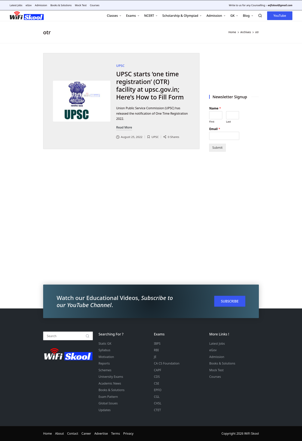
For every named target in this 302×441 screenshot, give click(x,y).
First (211, 121)
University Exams (111, 377)
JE (155, 357)
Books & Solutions (112, 390)
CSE (156, 383)
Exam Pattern (108, 397)
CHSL (157, 403)
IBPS (157, 343)
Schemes (105, 370)
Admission (216, 357)
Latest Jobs (217, 343)
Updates (105, 410)
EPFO (157, 390)
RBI (156, 350)
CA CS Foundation (167, 363)
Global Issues (108, 403)
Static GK (105, 343)
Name (215, 108)
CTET (157, 410)
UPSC (120, 65)
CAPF (157, 370)
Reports (104, 363)
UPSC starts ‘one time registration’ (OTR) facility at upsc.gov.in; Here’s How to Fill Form (150, 85)
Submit (217, 147)
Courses (215, 377)
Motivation (106, 357)
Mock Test (216, 370)
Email (214, 129)
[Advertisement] (234, 69)
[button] (279, 15)
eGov (213, 350)
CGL (157, 397)
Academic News (110, 383)
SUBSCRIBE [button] (230, 301)
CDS (157, 377)
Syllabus (104, 350)
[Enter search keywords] (68, 336)
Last (228, 121)
